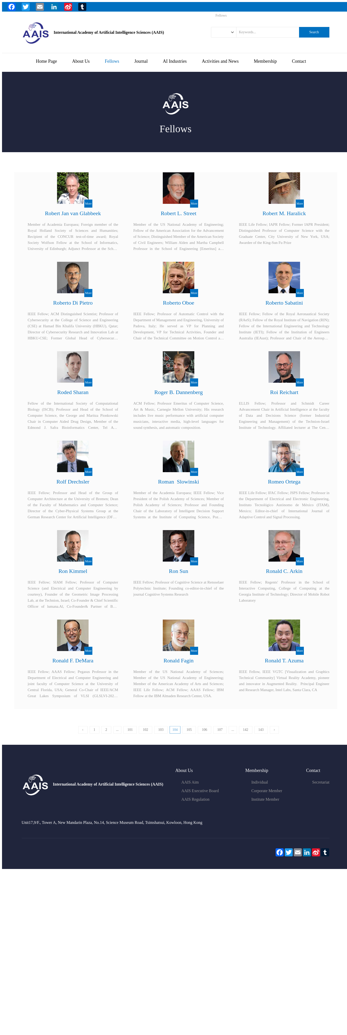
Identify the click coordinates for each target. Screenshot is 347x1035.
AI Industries (174, 61)
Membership (265, 61)
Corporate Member (266, 791)
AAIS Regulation (195, 799)
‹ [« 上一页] (83, 735)
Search (314, 32)
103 (161, 735)
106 (204, 735)
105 (189, 735)
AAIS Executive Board (200, 791)
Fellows (112, 61)
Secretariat (320, 782)
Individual (259, 782)
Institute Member (265, 799)
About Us (81, 61)
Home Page (46, 61)
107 (220, 735)
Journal (141, 61)
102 (145, 735)
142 (245, 735)
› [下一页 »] (274, 735)
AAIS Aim (190, 782)
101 (130, 735)
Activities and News (220, 61)
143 (261, 735)
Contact (299, 61)
